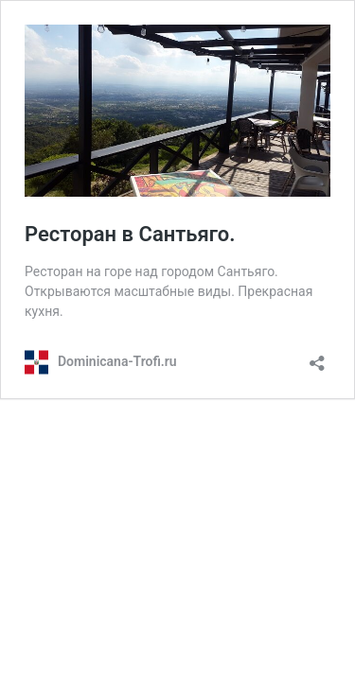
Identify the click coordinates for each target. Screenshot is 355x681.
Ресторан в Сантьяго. (130, 234)
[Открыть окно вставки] (317, 357)
